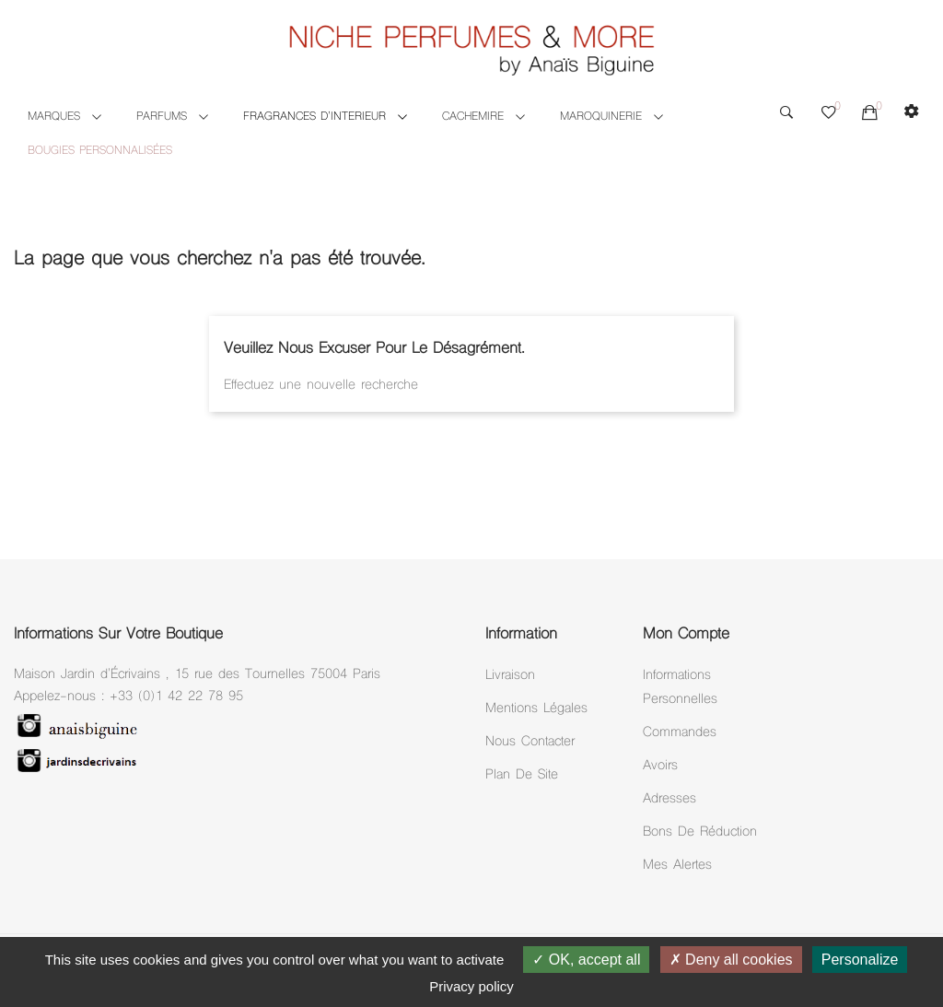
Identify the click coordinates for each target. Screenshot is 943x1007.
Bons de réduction (700, 832)
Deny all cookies (731, 959)
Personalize (860, 959)
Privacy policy (471, 986)
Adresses (669, 799)
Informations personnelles (680, 687)
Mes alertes (677, 865)
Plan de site (521, 775)
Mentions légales (536, 709)
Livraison (510, 676)
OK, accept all (586, 959)
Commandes (679, 733)
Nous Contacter (530, 742)
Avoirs (660, 766)
